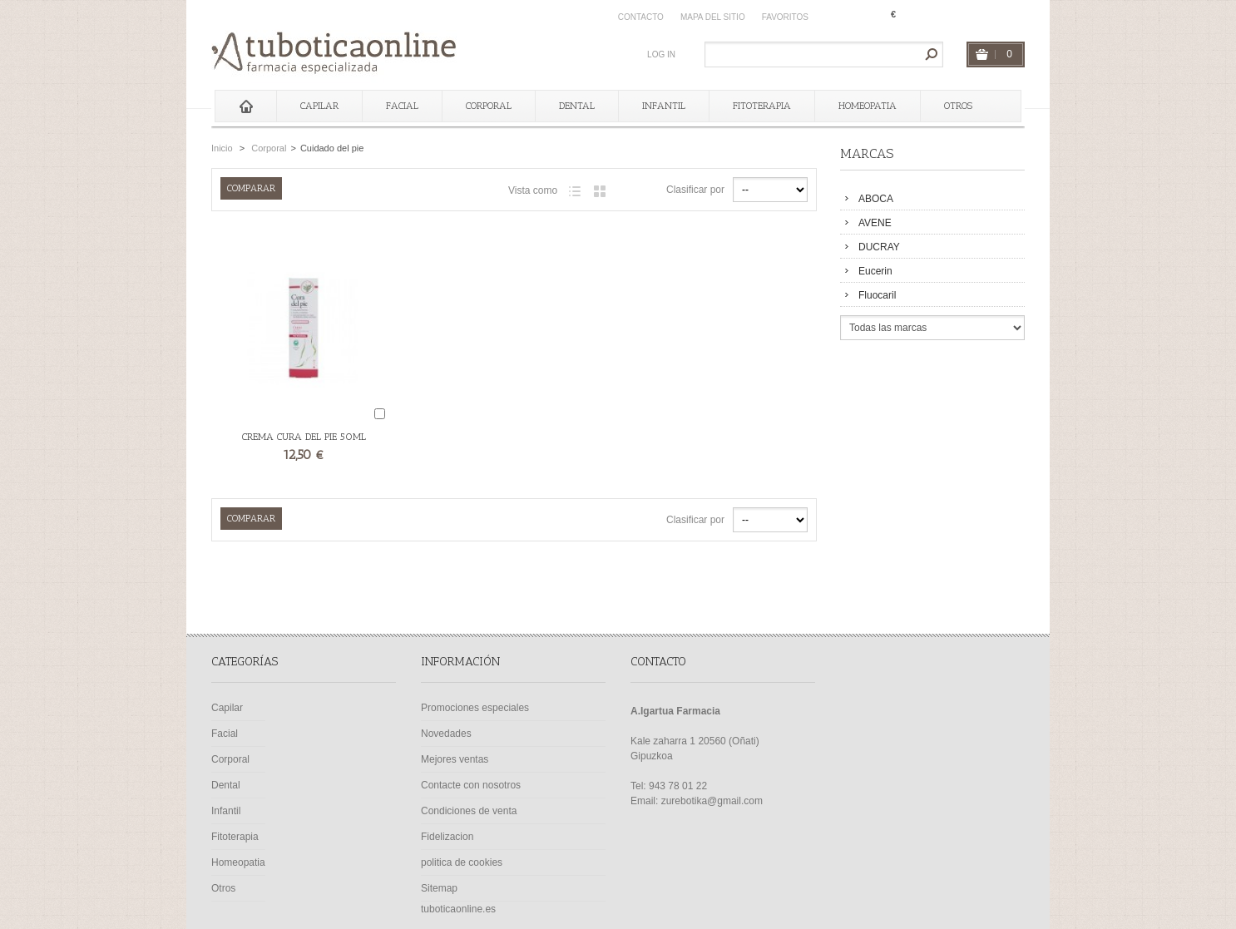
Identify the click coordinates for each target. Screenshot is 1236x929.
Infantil (663, 105)
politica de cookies (461, 862)
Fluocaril (877, 295)
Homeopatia (867, 105)
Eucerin (875, 271)
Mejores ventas (454, 759)
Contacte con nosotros (471, 785)
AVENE (875, 223)
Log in (661, 54)
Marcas (866, 153)
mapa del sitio (712, 17)
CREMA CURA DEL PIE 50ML (304, 436)
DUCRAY (879, 247)
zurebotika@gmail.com (712, 801)
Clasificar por (695, 189)
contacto (641, 17)
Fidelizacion (447, 837)
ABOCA (875, 199)
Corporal (489, 105)
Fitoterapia (762, 105)
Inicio (222, 148)
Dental (577, 105)
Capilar (319, 105)
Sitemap (439, 888)
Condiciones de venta (469, 811)
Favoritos (785, 17)
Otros (958, 105)
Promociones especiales (475, 708)
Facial (402, 105)
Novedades (446, 733)
